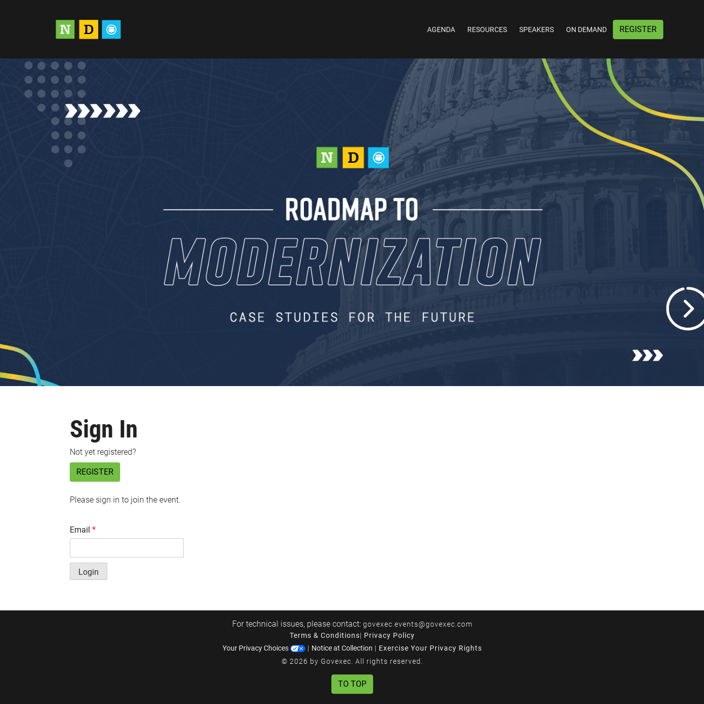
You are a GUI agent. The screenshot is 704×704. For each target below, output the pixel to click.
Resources (487, 29)
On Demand (586, 29)
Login (88, 572)
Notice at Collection (342, 648)
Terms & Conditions (325, 635)
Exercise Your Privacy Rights (430, 648)
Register (638, 29)
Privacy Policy (389, 635)
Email (83, 530)
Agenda (441, 29)
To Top (352, 684)
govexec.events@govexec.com (417, 624)
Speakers (536, 29)
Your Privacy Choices (263, 648)
